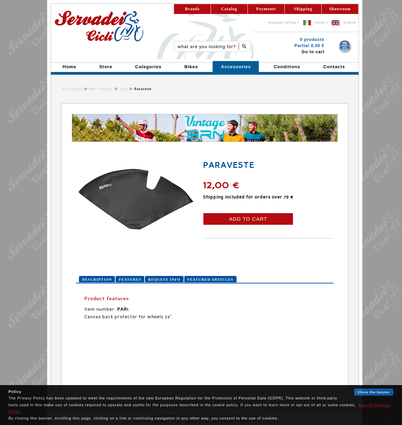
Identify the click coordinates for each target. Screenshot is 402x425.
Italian (320, 22)
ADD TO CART (248, 219)
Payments (266, 8)
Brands (192, 8)
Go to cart (313, 51)
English (350, 22)
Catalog (229, 8)
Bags (123, 89)
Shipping (303, 8)
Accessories (72, 89)
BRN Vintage (101, 89)
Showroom (340, 8)
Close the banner (374, 392)
